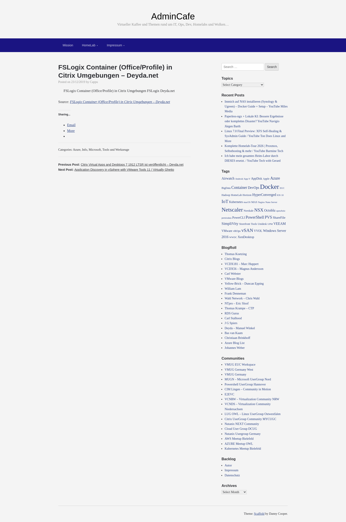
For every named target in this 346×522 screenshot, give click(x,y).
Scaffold (259, 513)
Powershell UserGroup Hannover (245, 384)
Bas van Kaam (234, 333)
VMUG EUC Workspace (240, 364)
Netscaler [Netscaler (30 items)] (232, 210)
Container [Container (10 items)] (239, 187)
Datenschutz (232, 475)
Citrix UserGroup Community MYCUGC (250, 419)
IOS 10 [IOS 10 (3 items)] (280, 195)
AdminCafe (173, 16)
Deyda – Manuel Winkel (240, 328)
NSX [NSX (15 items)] (258, 210)
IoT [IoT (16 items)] (225, 201)
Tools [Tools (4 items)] (254, 223)
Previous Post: (120, 164)
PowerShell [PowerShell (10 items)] (255, 217)
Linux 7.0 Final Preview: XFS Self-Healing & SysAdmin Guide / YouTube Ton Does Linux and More (255, 136)
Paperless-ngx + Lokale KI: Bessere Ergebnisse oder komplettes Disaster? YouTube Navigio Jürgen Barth (254, 121)
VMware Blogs (234, 278)
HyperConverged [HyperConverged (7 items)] (264, 195)
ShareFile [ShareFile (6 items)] (279, 217)
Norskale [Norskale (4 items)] (249, 210)
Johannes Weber (235, 347)
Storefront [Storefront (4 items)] (244, 223)
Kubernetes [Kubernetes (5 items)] (236, 202)
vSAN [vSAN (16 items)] (247, 230)
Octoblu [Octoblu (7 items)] (269, 210)
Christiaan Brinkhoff (237, 338)
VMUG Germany (235, 374)
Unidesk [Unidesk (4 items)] (262, 223)
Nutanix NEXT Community (242, 424)
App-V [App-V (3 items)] (247, 179)
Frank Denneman (235, 293)
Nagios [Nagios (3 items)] (261, 202)
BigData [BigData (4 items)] (226, 188)
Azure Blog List (234, 343)
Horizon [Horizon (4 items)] (247, 195)
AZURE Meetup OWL (239, 443)
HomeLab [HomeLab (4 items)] (236, 195)
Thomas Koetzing (236, 254)
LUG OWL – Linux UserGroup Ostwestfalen (252, 414)
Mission (68, 45)
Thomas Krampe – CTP (239, 308)
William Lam (233, 288)
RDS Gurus (232, 313)
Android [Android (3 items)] (239, 179)
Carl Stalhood (233, 318)
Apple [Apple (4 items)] (266, 178)
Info (84, 149)
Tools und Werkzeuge (115, 149)
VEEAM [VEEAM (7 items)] (279, 223)
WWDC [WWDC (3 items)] (233, 237)
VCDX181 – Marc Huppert (242, 264)
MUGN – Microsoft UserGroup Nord (248, 379)
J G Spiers (231, 323)
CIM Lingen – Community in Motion (248, 389)
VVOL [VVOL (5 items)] (258, 231)
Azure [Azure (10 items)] (275, 178)
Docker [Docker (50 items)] (269, 186)
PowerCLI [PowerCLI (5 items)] (238, 217)
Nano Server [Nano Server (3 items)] (271, 202)
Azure (77, 149)
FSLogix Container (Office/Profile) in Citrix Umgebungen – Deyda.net (120, 102)
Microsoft (95, 149)
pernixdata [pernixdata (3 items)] (226, 218)
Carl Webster (233, 273)
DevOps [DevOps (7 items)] (253, 188)
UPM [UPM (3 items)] (270, 224)
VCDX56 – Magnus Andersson (244, 268)
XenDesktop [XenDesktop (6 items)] (246, 237)
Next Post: (116, 169)
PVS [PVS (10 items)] (268, 217)
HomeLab (88, 45)
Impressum (114, 45)
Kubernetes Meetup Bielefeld (243, 448)
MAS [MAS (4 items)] (254, 202)
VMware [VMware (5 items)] (227, 231)
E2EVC (229, 394)
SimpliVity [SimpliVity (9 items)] (230, 224)
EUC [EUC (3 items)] (282, 188)
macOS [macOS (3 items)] (247, 202)
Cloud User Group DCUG (241, 428)
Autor (228, 465)
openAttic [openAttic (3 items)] (280, 211)
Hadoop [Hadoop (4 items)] (226, 195)
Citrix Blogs (232, 259)
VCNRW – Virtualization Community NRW (252, 399)
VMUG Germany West (239, 369)
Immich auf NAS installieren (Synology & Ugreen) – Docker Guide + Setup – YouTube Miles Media (256, 106)
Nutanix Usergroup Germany (243, 434)
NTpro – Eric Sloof (236, 303)
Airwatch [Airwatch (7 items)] (228, 178)
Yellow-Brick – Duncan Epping (244, 283)
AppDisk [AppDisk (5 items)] (256, 178)
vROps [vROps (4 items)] (237, 231)
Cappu (94, 82)
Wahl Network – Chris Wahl (242, 298)
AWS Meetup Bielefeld (239, 438)
